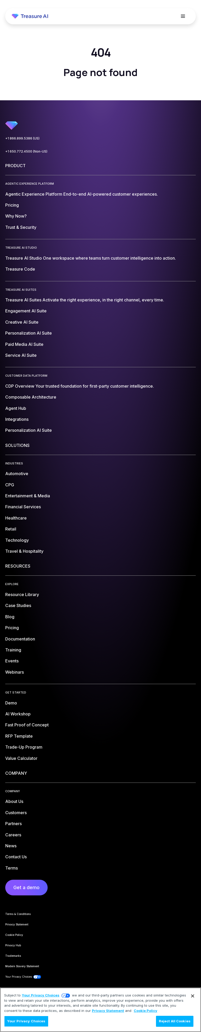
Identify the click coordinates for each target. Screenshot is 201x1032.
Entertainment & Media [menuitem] (27, 495)
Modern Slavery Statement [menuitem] (22, 966)
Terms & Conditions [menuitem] (18, 914)
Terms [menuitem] (11, 868)
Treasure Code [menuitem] (20, 269)
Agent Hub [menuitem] (15, 408)
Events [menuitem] (12, 660)
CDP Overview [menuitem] (79, 386)
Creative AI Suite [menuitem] (21, 322)
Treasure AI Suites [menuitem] (84, 299)
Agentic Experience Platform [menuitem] (81, 194)
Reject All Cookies (175, 1021)
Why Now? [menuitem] (16, 216)
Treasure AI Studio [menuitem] (90, 258)
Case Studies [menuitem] (18, 605)
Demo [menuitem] (11, 703)
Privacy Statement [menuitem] (16, 924)
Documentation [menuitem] (20, 639)
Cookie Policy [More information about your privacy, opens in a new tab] (145, 1010)
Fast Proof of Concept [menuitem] (27, 724)
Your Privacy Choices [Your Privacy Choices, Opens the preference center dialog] (26, 1021)
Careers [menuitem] (13, 834)
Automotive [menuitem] (16, 473)
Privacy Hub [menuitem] (13, 945)
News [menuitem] (10, 845)
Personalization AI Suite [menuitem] (28, 333)
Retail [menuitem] (10, 529)
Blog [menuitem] (9, 616)
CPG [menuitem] (9, 484)
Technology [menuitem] (17, 540)
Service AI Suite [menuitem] (21, 355)
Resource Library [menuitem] (22, 594)
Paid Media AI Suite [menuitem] (24, 344)
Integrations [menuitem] (17, 419)
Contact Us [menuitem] (16, 856)
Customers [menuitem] (16, 812)
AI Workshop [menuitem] (18, 713)
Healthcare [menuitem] (16, 518)
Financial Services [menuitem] (23, 506)
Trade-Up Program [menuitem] (23, 747)
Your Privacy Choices (40, 995)
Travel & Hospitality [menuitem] (24, 551)
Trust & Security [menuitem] (20, 227)
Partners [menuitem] (13, 823)
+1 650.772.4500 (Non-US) (26, 151)
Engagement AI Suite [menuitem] (26, 310)
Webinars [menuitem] (14, 672)
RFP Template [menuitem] (19, 736)
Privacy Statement (108, 1010)
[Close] (192, 996)
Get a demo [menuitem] (26, 887)
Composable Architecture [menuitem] (30, 397)
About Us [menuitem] (14, 801)
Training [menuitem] (13, 649)
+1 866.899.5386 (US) (22, 138)
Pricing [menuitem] (12, 205)
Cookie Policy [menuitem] (14, 934)
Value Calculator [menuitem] (21, 758)
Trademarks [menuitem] (13, 955)
